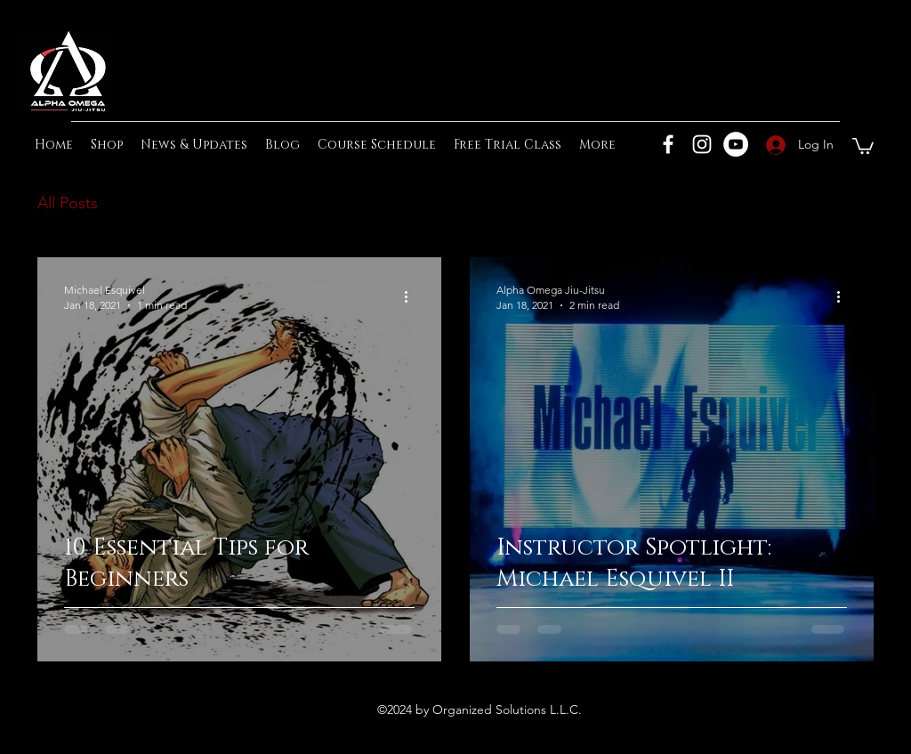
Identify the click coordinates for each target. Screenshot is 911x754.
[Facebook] (668, 144)
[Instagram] (701, 144)
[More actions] (412, 296)
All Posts (67, 203)
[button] (863, 145)
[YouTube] (735, 144)
